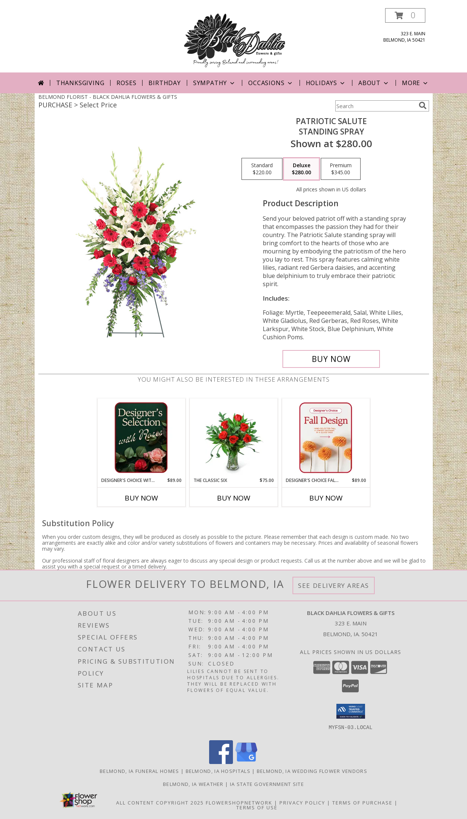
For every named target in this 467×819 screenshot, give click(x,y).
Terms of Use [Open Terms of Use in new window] (257, 807)
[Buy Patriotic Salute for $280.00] (331, 359)
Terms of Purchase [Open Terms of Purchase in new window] (362, 802)
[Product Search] (375, 106)
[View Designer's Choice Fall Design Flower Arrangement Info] (326, 437)
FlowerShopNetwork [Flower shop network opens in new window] (239, 802)
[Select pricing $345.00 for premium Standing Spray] (340, 169)
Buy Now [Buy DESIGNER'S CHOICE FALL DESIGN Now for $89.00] (326, 498)
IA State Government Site (267, 784)
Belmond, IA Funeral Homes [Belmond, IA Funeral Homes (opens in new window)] (139, 771)
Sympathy (214, 83)
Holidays (326, 83)
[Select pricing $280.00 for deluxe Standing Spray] (301, 169)
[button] (405, 15)
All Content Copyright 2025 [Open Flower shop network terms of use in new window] (160, 802)
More (415, 83)
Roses (126, 83)
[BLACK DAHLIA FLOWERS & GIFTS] (236, 40)
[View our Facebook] (221, 761)
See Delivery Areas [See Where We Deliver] (333, 585)
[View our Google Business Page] (246, 761)
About (374, 83)
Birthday (164, 83)
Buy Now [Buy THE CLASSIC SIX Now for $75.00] (233, 498)
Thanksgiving (80, 83)
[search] (423, 105)
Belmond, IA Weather (193, 784)
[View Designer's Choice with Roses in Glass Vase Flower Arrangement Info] (141, 437)
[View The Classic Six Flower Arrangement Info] (233, 437)
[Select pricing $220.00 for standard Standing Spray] (262, 169)
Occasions (270, 83)
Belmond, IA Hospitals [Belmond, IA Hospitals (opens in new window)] (218, 771)
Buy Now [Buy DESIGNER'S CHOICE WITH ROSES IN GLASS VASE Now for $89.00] (141, 498)
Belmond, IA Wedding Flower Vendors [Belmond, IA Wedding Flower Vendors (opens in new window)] (312, 771)
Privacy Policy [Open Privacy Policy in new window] (302, 802)
